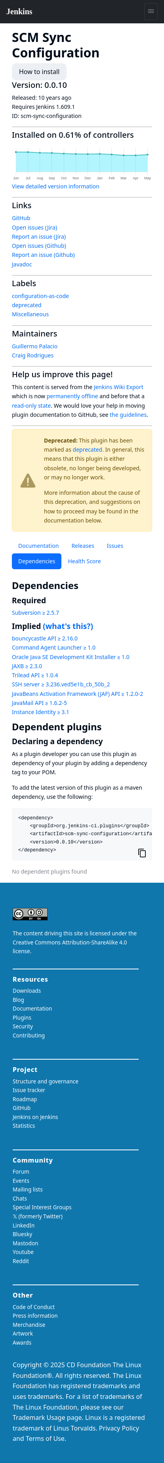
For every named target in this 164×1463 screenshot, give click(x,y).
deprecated (88, 449)
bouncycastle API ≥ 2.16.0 (45, 638)
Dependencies (36, 561)
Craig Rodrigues (32, 355)
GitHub (21, 218)
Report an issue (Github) (43, 254)
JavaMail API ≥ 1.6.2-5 (39, 703)
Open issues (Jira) (34, 227)
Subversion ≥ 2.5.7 (35, 612)
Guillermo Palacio (34, 346)
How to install (39, 71)
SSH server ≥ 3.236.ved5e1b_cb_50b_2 (61, 684)
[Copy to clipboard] (142, 853)
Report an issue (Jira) (39, 236)
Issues (115, 545)
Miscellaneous (30, 314)
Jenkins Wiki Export (118, 387)
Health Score (84, 561)
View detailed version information (55, 186)
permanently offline (72, 396)
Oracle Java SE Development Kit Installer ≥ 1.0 (71, 657)
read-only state (31, 405)
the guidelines (128, 414)
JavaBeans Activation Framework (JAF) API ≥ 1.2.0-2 (77, 693)
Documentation (38, 545)
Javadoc (22, 264)
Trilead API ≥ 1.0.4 (35, 675)
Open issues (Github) (39, 245)
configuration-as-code (40, 296)
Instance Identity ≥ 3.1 (40, 712)
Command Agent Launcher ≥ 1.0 (53, 647)
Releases (82, 545)
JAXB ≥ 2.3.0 (27, 666)
